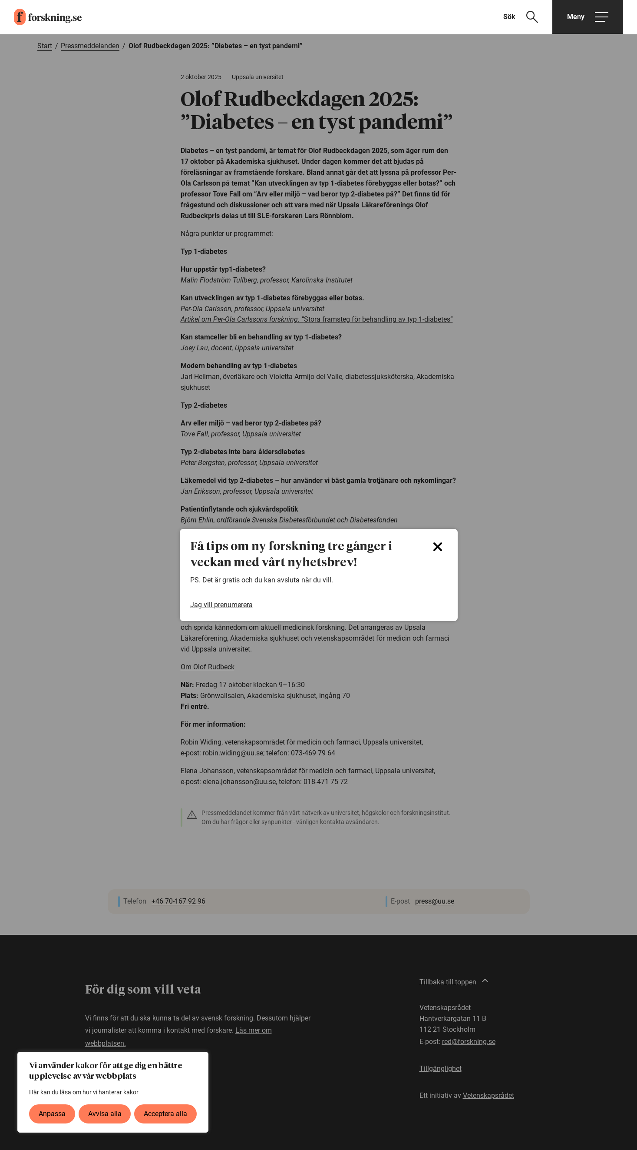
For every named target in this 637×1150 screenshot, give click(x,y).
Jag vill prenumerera (221, 605)
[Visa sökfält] (526, 17)
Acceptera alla (165, 1114)
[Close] (437, 546)
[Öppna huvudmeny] (587, 17)
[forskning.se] (41, 17)
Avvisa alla (105, 1114)
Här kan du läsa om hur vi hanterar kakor (84, 1092)
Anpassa (52, 1114)
